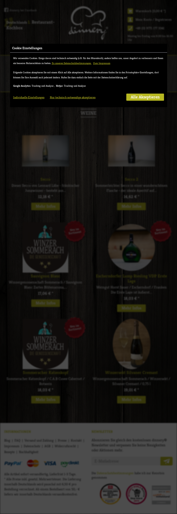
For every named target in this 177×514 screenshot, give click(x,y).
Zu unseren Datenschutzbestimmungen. (72, 63)
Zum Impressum (101, 63)
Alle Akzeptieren (145, 97)
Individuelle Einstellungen (28, 97)
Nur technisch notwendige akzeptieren (73, 97)
